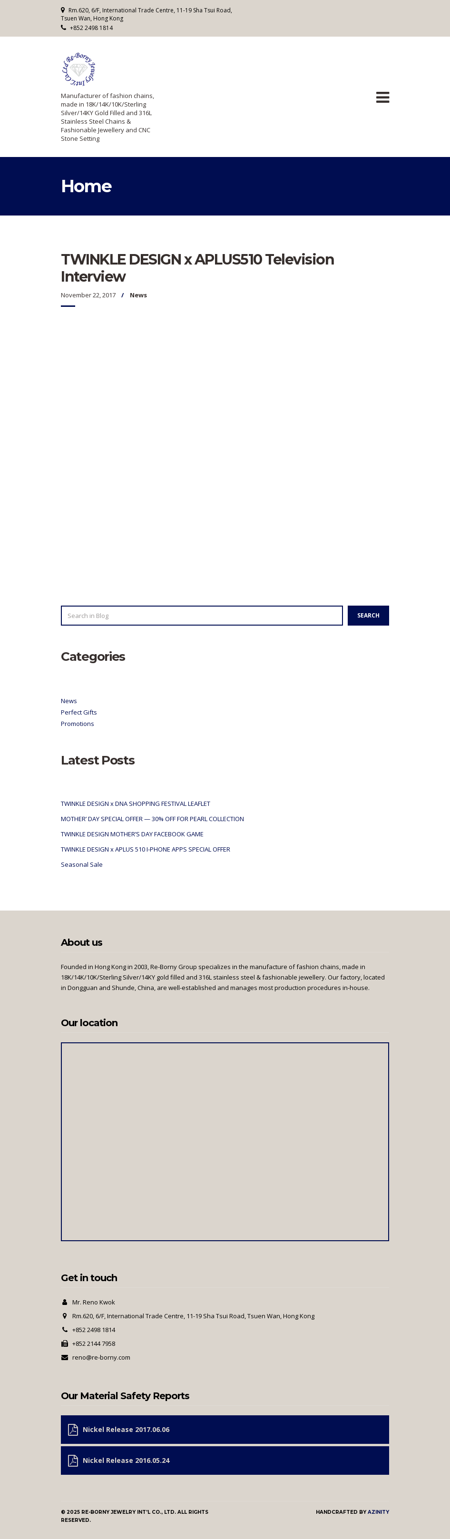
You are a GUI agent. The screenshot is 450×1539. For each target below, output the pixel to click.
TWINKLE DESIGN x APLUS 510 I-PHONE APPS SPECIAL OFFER (145, 849)
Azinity (378, 1512)
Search (368, 615)
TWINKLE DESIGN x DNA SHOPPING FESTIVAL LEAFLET (135, 803)
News (138, 295)
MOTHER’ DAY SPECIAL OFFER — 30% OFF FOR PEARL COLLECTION (152, 818)
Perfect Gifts (79, 712)
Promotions (77, 723)
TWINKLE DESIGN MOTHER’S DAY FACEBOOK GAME (132, 834)
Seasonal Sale (82, 864)
